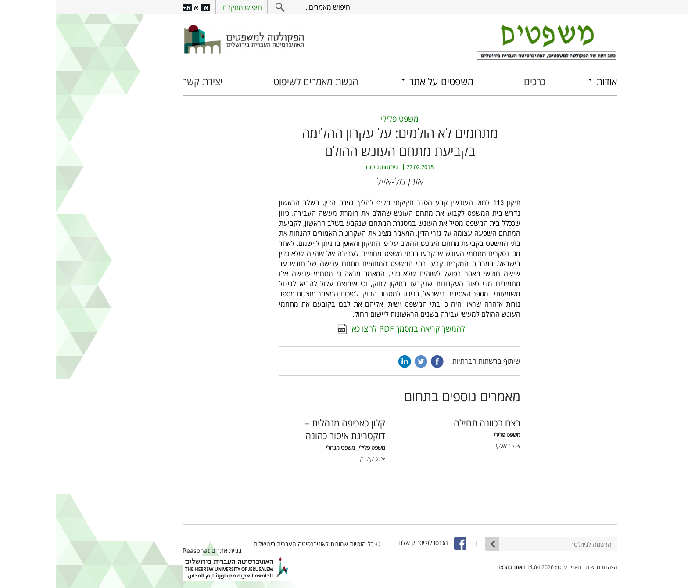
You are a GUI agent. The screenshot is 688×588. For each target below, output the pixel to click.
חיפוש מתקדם (186, 7)
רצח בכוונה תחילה (431, 422)
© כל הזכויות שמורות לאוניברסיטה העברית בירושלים (261, 544)
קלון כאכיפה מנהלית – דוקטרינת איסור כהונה (289, 429)
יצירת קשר (147, 81)
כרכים (479, 81)
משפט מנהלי (284, 447)
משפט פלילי (344, 118)
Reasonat (140, 550)
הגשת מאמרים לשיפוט (260, 81)
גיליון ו (316, 167)
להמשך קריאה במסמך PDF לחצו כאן (351, 328)
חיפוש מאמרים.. (272, 7)
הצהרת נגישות (545, 567)
